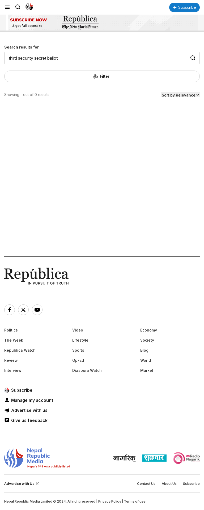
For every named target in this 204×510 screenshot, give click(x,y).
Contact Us (146, 483)
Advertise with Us (22, 483)
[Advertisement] (102, 198)
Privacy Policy (109, 501)
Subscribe (191, 483)
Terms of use (135, 501)
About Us (169, 483)
